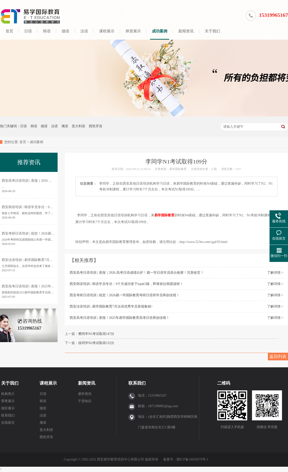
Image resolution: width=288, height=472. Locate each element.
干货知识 (84, 401)
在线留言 (8, 422)
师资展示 (133, 31)
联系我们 (8, 415)
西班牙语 (95, 126)
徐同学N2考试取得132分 (96, 343)
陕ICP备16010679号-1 (192, 459)
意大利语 (78, 126)
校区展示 (8, 408)
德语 (65, 31)
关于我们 (212, 31)
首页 (9, 31)
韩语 (47, 31)
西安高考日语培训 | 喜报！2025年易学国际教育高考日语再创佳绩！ (119, 318)
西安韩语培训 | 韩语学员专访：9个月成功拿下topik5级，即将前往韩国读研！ (126, 284)
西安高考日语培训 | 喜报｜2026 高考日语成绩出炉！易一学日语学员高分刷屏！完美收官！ (137, 272)
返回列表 (278, 356)
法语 (84, 31)
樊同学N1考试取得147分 (96, 334)
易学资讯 (84, 394)
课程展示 (106, 31)
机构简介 (8, 394)
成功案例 (159, 31)
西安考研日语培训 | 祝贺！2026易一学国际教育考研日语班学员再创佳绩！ (125, 295)
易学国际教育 (164, 215)
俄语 (64, 126)
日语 (28, 31)
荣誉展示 (8, 401)
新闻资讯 (186, 31)
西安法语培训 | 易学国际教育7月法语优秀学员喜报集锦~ (111, 306)
